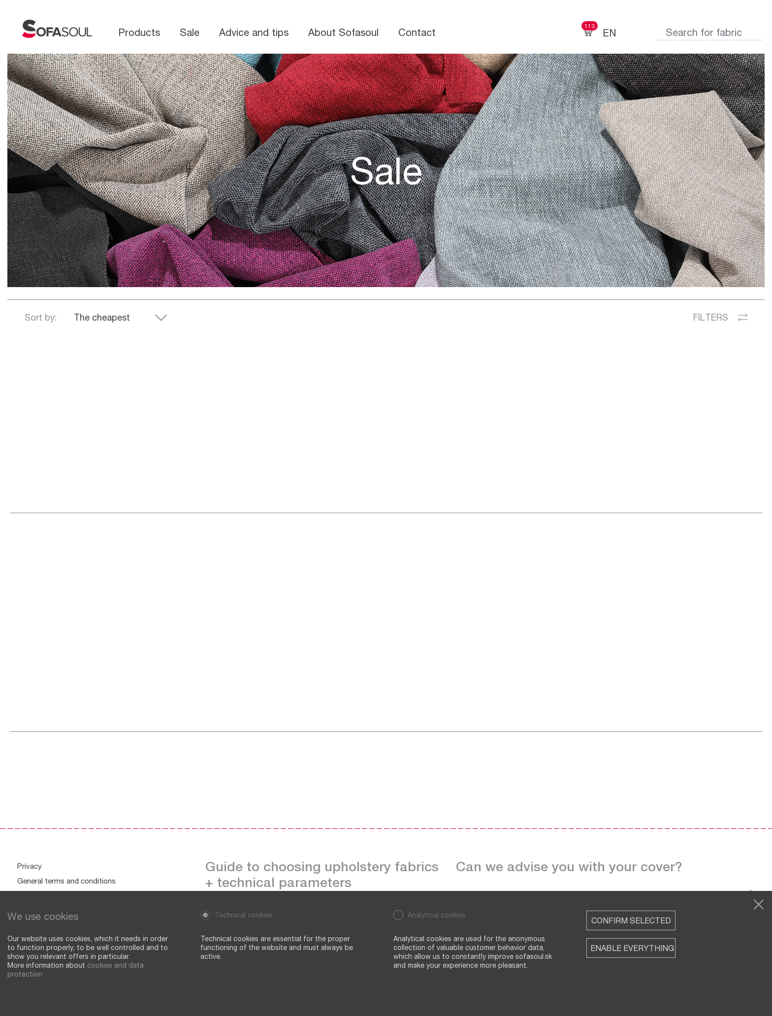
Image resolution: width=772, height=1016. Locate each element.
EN (609, 32)
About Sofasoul (343, 32)
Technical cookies (244, 915)
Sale (189, 32)
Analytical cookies (437, 915)
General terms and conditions (66, 880)
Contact (417, 32)
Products (139, 32)
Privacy (29, 865)
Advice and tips (254, 32)
